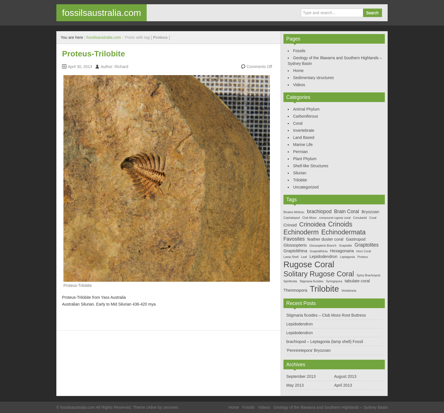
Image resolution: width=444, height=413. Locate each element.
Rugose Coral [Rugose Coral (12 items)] (308, 264)
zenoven (170, 407)
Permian (300, 151)
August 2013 (345, 376)
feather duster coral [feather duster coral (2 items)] (325, 239)
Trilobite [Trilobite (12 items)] (324, 288)
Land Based (303, 137)
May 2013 (295, 385)
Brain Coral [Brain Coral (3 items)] (346, 211)
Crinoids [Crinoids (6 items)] (340, 224)
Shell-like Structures (310, 166)
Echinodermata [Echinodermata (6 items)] (343, 232)
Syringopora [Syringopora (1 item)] (334, 281)
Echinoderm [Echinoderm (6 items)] (301, 232)
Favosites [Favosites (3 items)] (294, 239)
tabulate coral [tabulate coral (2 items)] (357, 281)
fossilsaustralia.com (101, 13)
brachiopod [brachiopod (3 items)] (319, 211)
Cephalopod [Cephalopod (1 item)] (291, 217)
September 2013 (301, 376)
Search (372, 12)
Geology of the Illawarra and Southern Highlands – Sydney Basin (331, 407)
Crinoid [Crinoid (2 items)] (290, 225)
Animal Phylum (306, 109)
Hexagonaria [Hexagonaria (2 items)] (342, 251)
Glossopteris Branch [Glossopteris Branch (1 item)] (322, 245)
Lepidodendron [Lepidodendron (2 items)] (323, 256)
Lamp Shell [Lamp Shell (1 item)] (290, 257)
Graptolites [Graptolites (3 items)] (367, 245)
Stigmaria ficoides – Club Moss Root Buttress (326, 315)
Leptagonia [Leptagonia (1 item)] (347, 257)
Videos (299, 84)
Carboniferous (305, 116)
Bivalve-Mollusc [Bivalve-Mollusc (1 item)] (293, 212)
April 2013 (343, 385)
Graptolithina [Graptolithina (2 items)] (295, 251)
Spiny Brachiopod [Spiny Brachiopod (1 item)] (368, 275)
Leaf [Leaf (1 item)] (304, 257)
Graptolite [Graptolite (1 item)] (345, 245)
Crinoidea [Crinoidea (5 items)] (312, 224)
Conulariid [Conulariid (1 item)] (360, 217)
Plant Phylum (304, 158)
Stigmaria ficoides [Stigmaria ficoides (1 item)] (311, 281)
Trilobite (300, 180)
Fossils (299, 50)
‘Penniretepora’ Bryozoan (308, 350)
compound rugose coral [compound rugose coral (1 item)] (335, 217)
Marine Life (303, 144)
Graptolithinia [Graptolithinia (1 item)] (319, 251)
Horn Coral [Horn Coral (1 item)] (363, 251)
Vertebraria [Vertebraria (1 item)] (348, 290)
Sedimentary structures (313, 77)
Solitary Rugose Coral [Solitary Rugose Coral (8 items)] (318, 274)
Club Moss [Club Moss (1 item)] (309, 217)
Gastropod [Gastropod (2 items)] (356, 239)
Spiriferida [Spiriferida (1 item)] (290, 281)
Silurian (299, 173)
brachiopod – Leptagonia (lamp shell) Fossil (324, 341)
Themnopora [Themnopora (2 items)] (295, 290)
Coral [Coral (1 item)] (372, 217)
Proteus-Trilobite (93, 53)
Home (298, 70)
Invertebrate (303, 130)
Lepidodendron (299, 324)
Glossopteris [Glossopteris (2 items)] (295, 245)
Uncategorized (306, 187)
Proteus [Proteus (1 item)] (362, 257)
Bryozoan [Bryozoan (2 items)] (370, 211)
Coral (297, 123)
